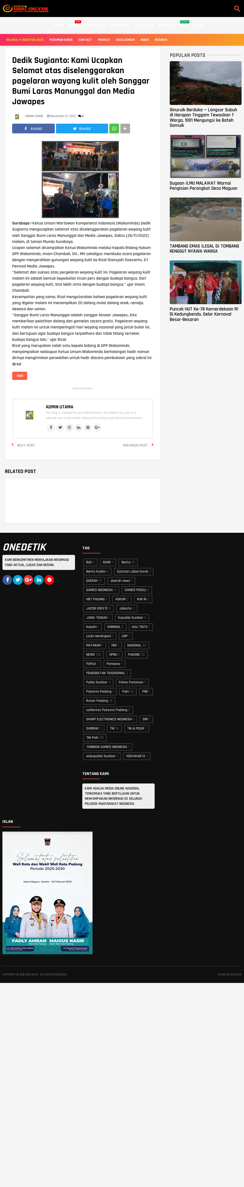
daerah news (120, 580)
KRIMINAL (114, 627)
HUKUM (120, 599)
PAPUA (91, 664)
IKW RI (141, 599)
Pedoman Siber (61, 40)
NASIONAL (134, 645)
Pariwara (113, 664)
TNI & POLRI (135, 728)
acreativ (236, 974)
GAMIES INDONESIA (99, 590)
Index (145, 40)
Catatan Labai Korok (132, 571)
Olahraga (144, 25)
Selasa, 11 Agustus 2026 (25, 40)
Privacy (104, 40)
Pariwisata (95, 25)
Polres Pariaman (131, 682)
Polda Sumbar (96, 682)
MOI (114, 645)
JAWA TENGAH (96, 617)
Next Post (26, 445)
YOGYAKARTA (135, 756)
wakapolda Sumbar (100, 756)
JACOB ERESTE (97, 608)
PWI (145, 691)
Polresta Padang (99, 691)
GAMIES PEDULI (135, 590)
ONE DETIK (32, 974)
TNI (112, 728)
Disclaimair (125, 40)
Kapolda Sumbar (130, 617)
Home (59, 25)
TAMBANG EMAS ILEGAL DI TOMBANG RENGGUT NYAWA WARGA (204, 248)
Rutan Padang (97, 700)
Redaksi (161, 40)
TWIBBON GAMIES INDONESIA (106, 747)
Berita (126, 562)
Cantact (85, 40)
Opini (199, 25)
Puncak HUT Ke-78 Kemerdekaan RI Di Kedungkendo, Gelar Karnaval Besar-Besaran (204, 314)
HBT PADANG (95, 599)
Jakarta (125, 608)
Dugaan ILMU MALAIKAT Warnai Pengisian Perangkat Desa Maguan (203, 185)
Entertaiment (174, 24)
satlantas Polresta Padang (106, 710)
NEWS (90, 654)
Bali (89, 562)
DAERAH (92, 580)
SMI (145, 719)
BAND (107, 562)
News (73, 24)
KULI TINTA (140, 627)
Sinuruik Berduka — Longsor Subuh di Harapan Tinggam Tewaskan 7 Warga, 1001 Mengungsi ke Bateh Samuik (203, 118)
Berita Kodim (95, 571)
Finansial (120, 25)
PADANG (134, 654)
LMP (125, 636)
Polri (125, 691)
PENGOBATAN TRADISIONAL (105, 673)
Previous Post (135, 445)
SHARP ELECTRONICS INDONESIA (109, 719)
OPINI (113, 654)
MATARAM (93, 645)
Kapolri (91, 627)
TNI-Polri (92, 737)
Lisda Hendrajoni (98, 636)
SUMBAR (92, 728)
